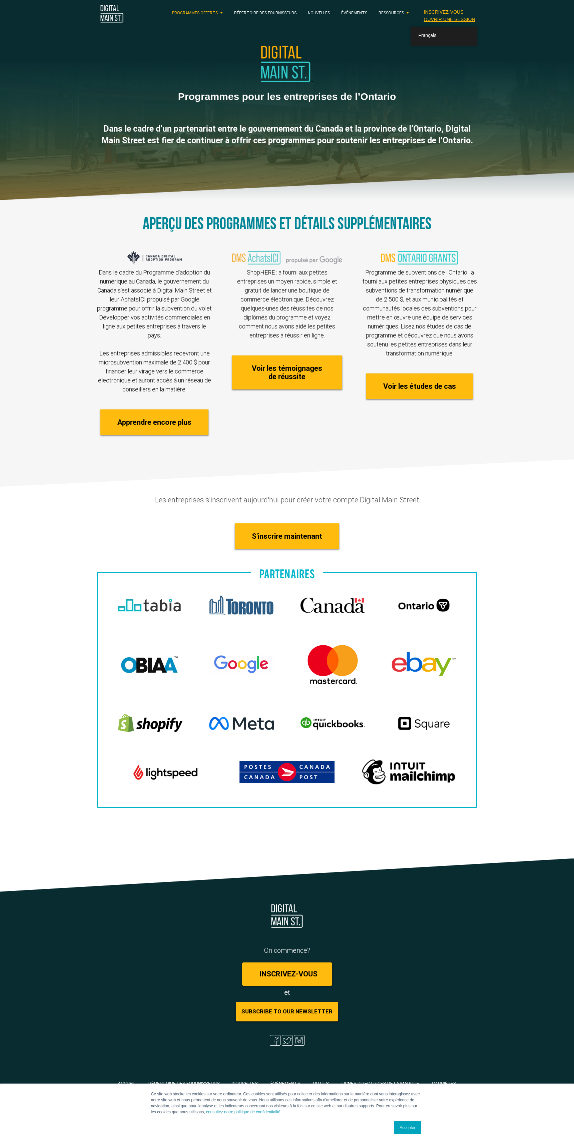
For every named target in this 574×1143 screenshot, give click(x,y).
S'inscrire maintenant (287, 536)
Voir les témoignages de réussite (287, 372)
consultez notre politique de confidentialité (243, 1112)
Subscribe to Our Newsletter (287, 1011)
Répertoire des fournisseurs (265, 12)
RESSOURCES (391, 12)
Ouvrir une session (449, 19)
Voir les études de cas (419, 386)
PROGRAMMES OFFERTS (195, 12)
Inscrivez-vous (444, 12)
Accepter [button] (407, 1127)
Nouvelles (319, 12)
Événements (354, 12)
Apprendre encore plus (154, 422)
